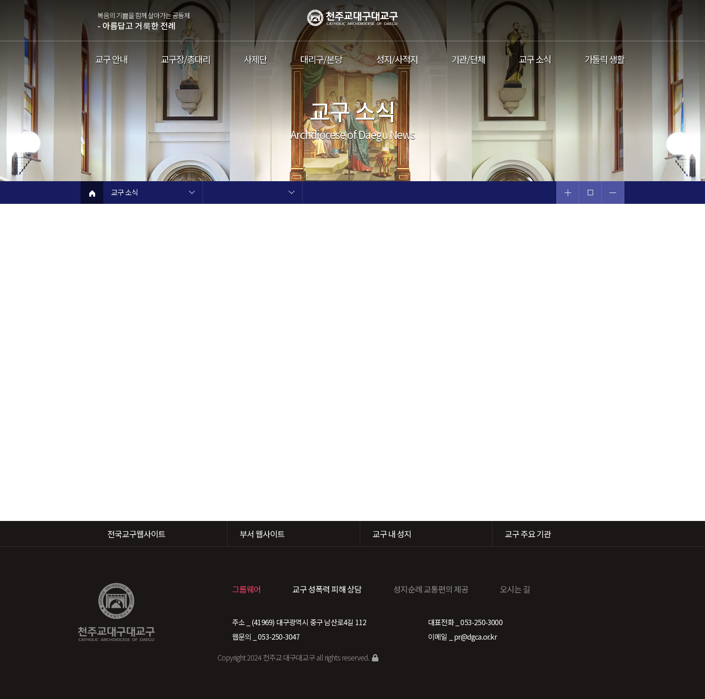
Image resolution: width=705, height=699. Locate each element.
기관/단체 (468, 59)
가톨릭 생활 (604, 59)
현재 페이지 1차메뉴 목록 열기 (191, 193)
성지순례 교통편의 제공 (430, 589)
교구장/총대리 (185, 59)
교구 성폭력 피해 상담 (327, 589)
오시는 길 (515, 589)
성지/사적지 (397, 59)
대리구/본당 (321, 59)
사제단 (255, 59)
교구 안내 (111, 59)
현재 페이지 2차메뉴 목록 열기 (291, 193)
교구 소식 (535, 59)
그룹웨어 (246, 589)
